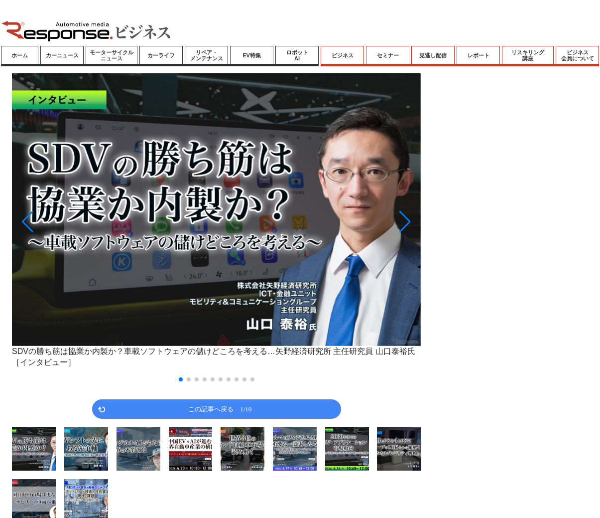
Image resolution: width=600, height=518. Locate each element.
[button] (73, 221)
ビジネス (343, 55)
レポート (478, 55)
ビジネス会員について (577, 55)
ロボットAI (297, 55)
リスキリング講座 (527, 55)
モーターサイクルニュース (111, 55)
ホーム (19, 55)
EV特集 (251, 55)
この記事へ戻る (219, 408)
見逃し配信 (433, 55)
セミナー (388, 55)
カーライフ (161, 55)
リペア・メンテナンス (206, 55)
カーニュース (62, 55)
